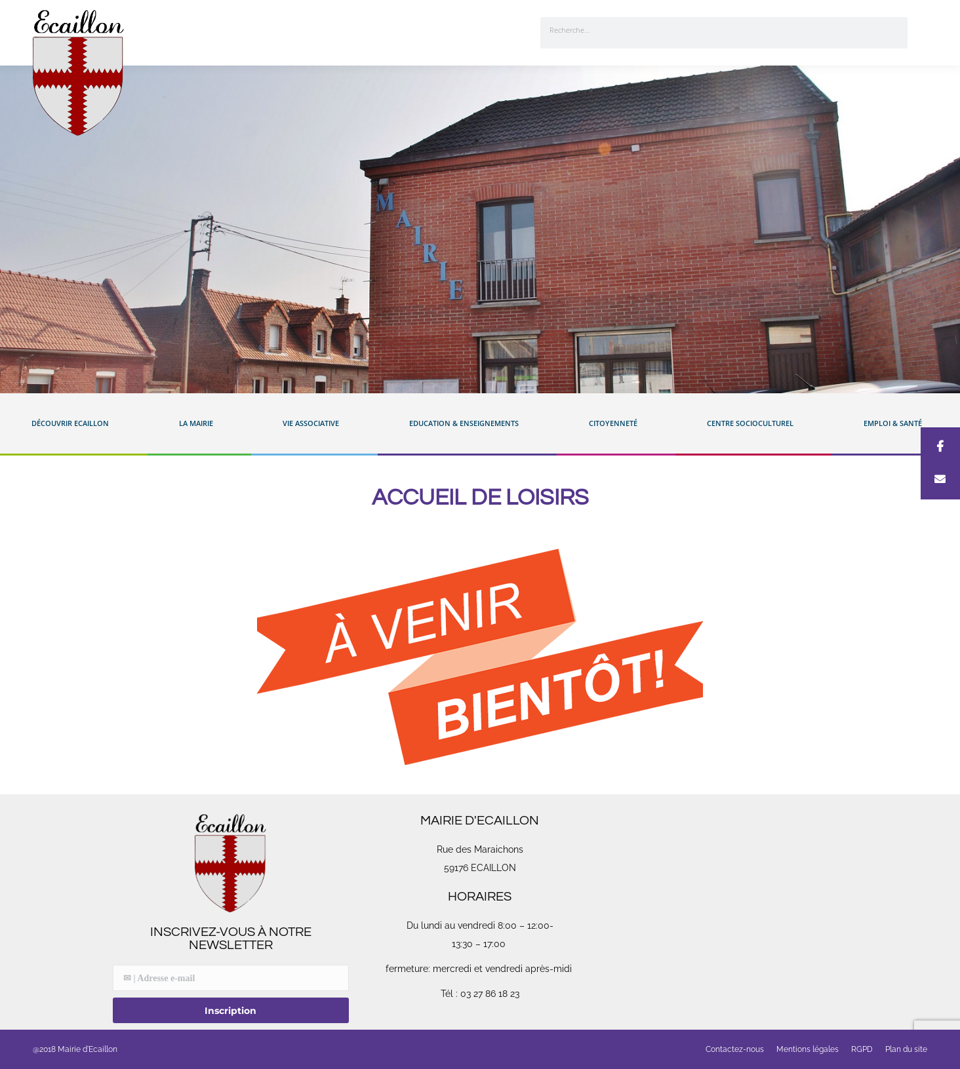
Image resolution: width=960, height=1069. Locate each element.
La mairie (199, 423)
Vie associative (314, 423)
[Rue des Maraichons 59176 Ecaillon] (729, 912)
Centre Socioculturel (753, 423)
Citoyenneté (616, 423)
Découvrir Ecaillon (73, 423)
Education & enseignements (467, 423)
